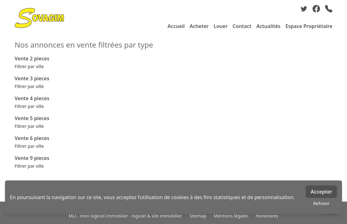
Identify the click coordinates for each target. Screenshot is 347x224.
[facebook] (316, 8)
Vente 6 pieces (32, 138)
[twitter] (304, 8)
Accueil (176, 26)
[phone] (328, 8)
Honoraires (267, 216)
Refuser (321, 203)
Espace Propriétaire (309, 26)
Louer (221, 26)
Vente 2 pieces (32, 58)
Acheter (199, 26)
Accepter (321, 191)
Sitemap (197, 216)
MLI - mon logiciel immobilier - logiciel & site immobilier (125, 216)
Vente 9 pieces (32, 158)
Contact (241, 26)
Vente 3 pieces (32, 78)
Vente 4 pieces (32, 98)
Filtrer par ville (29, 66)
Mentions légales (231, 216)
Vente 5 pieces (32, 118)
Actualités (268, 26)
